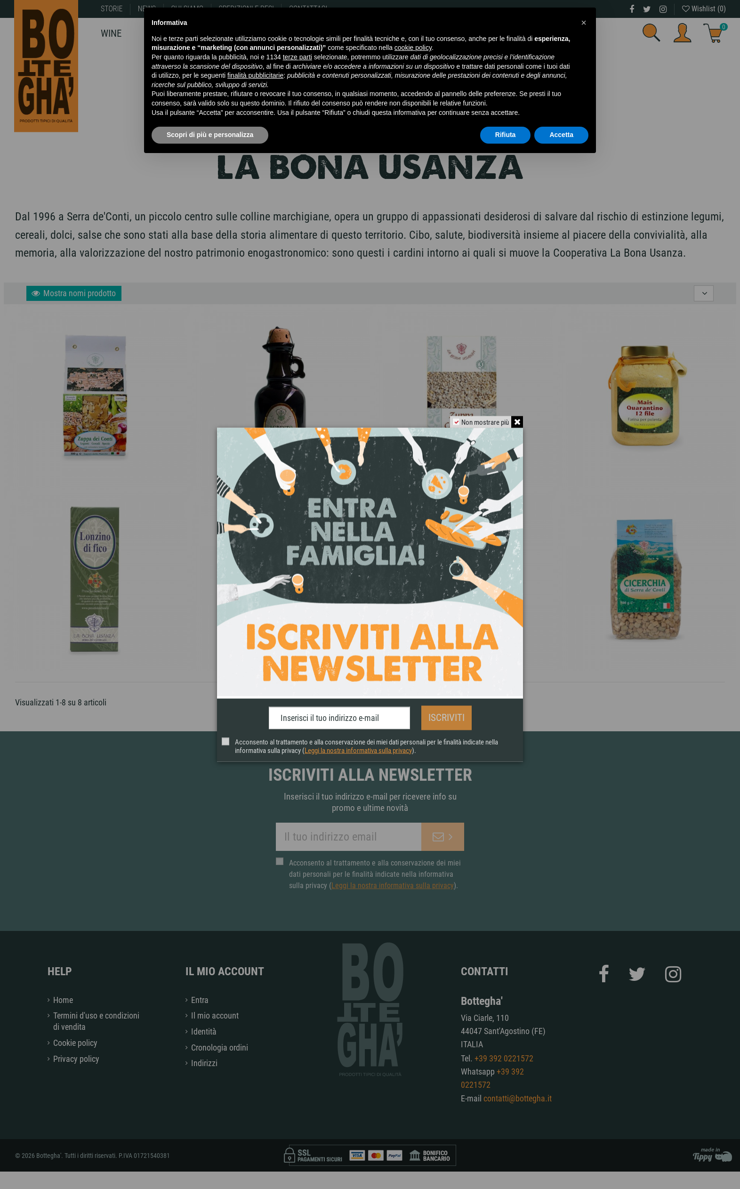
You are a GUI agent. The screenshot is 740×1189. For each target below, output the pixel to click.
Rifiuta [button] (505, 134)
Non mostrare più (485, 422)
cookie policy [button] (413, 47)
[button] (583, 22)
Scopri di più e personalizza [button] (210, 134)
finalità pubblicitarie (255, 75)
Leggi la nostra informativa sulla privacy (358, 749)
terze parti (297, 57)
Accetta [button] (561, 134)
